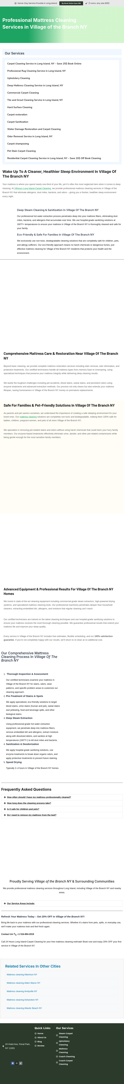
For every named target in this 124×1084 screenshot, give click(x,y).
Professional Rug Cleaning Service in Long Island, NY (36, 71)
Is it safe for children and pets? (23, 809)
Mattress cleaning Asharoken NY (22, 1000)
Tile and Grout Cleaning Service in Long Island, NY (35, 100)
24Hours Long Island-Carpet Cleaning (32, 188)
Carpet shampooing (18, 143)
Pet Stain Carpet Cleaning (21, 151)
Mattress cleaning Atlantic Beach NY (24, 1008)
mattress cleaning (28, 417)
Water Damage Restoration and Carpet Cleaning (34, 129)
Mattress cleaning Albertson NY (22, 974)
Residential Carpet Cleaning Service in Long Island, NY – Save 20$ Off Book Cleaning (54, 158)
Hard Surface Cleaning (19, 107)
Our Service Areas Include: (21, 903)
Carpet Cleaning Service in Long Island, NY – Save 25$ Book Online (44, 63)
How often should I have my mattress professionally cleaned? (39, 797)
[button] (62, 797)
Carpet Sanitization (17, 121)
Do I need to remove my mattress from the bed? (31, 815)
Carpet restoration (17, 114)
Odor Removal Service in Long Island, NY (29, 136)
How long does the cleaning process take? (29, 803)
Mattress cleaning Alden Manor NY (23, 983)
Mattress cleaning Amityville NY (22, 991)
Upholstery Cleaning (18, 78)
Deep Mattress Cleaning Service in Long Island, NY (35, 85)
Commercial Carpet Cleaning (23, 92)
